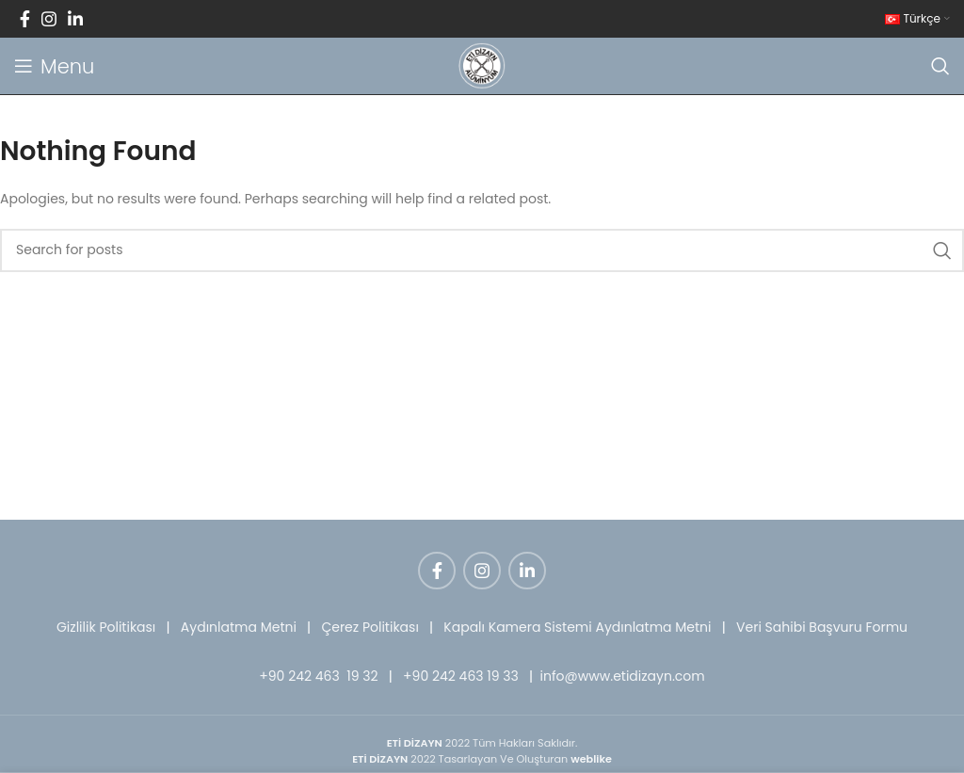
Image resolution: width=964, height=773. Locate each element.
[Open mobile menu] (54, 66)
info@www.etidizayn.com (622, 676)
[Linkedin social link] (75, 19)
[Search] (940, 66)
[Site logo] (481, 65)
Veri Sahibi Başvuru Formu (822, 627)
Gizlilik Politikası (105, 627)
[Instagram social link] (49, 19)
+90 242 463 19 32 (318, 676)
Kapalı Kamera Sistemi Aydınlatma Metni (577, 627)
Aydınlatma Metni (239, 627)
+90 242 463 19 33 (461, 676)
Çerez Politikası (369, 627)
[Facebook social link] (25, 19)
